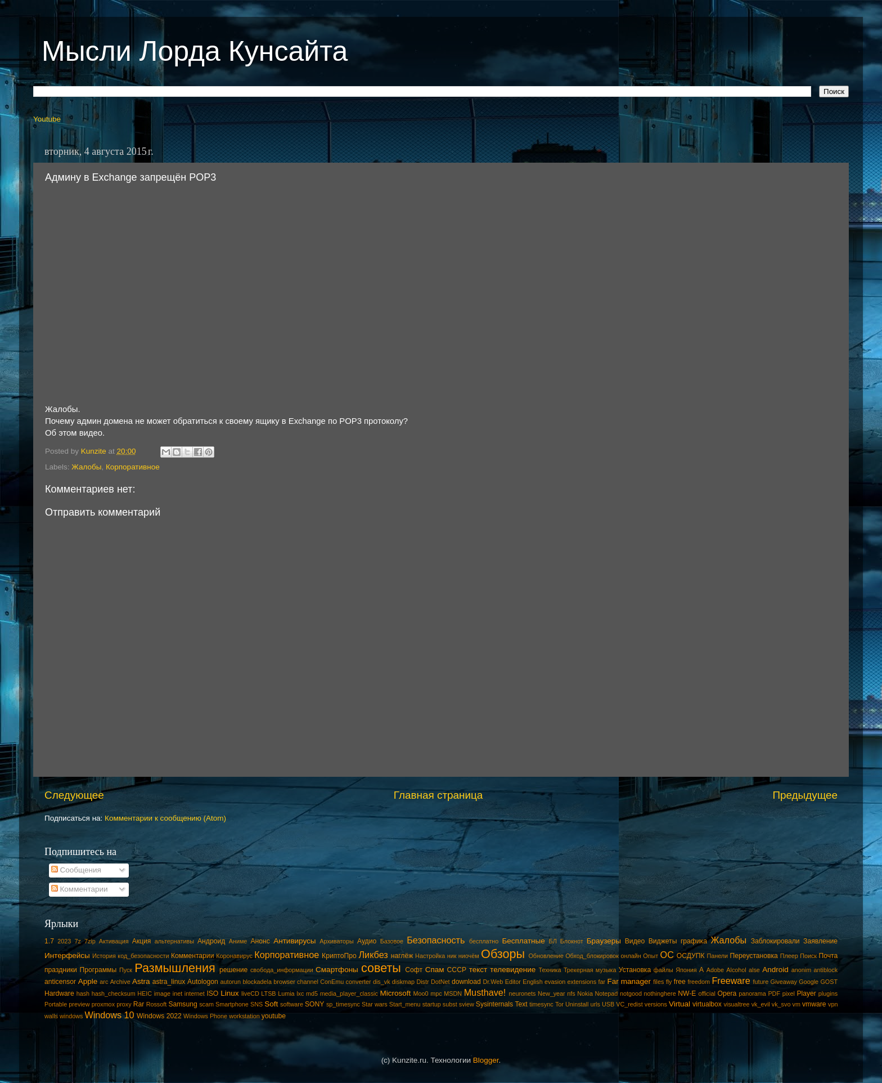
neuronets (522, 993)
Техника (549, 969)
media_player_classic (349, 993)
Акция (141, 941)
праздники (60, 970)
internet (194, 993)
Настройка (430, 955)
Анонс (259, 941)
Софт (413, 970)
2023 (64, 941)
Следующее (74, 795)
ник (452, 955)
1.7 (49, 941)
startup (431, 1004)
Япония (686, 969)
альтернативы (174, 941)
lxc (300, 993)
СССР (456, 970)
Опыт (650, 955)
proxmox (103, 1004)
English (532, 981)
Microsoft (395, 993)
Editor (513, 981)
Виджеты (663, 941)
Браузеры (604, 941)
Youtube (47, 119)
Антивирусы (294, 941)
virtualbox (707, 1004)
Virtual (679, 1004)
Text (521, 1004)
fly (669, 981)
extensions (582, 981)
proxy (123, 1004)
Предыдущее (805, 795)
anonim (801, 969)
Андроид (211, 941)
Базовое (391, 941)
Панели (717, 955)
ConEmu (332, 981)
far (602, 981)
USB (608, 1004)
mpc (436, 993)
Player (806, 993)
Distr (422, 981)
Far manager (629, 981)
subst (450, 1004)
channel (307, 981)
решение (233, 970)
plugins (828, 993)
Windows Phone (205, 1016)
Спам (434, 969)
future (761, 981)
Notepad (606, 993)
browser (284, 981)
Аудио (366, 941)
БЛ (553, 941)
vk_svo (781, 1004)
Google (808, 981)
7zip (90, 941)
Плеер (789, 955)
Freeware (731, 980)
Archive (120, 981)
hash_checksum (114, 993)
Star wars (375, 1004)
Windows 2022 (159, 1016)
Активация (114, 941)
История (104, 955)
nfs (571, 993)
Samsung (182, 1004)
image (162, 993)
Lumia (286, 993)
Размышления (174, 968)
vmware (814, 1004)
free (680, 982)
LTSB (268, 993)
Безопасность (436, 940)
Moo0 (421, 993)
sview (466, 1004)
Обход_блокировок (592, 955)
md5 (312, 993)
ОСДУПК (691, 956)
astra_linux (169, 982)
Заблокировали (775, 941)
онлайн (630, 955)
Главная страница (438, 795)
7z (77, 941)
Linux (229, 993)
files (658, 981)
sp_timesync (343, 1004)
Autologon (202, 982)
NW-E (687, 993)
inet (177, 993)
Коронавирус (234, 955)
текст (478, 969)
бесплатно (483, 941)
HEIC (144, 993)
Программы (98, 970)
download (466, 982)
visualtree (736, 1004)
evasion (554, 981)
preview (79, 1004)
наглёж (402, 956)
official (706, 993)
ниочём (468, 955)
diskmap (403, 981)
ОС (667, 955)
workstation (244, 1016)
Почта (828, 956)
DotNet (440, 981)
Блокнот (571, 941)
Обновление (545, 955)
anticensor (60, 982)
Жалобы (86, 467)
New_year (551, 993)
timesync (541, 1004)
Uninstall (576, 1004)
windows (71, 1016)
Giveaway (784, 981)
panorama (752, 993)
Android (775, 969)
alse (754, 969)
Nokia (585, 993)
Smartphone (232, 1004)
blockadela (257, 981)
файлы (663, 969)
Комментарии (79, 889)
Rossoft (156, 1004)
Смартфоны (337, 969)
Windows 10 (109, 1015)
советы (381, 968)
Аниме (238, 941)
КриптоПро (339, 956)
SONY (314, 1004)
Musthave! (485, 992)
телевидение (513, 969)
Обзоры (503, 954)
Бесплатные (523, 941)
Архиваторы (337, 941)
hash (82, 993)
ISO (212, 993)
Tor (559, 1004)
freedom (698, 981)
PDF (774, 993)
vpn (833, 1004)
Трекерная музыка (590, 969)
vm (796, 1004)
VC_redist (629, 1004)
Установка (635, 970)
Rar (139, 1004)
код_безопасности (143, 955)
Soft (271, 1004)
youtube (274, 1016)
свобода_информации (281, 969)
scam (206, 1004)
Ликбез (373, 955)
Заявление (820, 941)
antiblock (826, 969)
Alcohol (736, 969)
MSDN (453, 993)
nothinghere (660, 993)
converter (358, 981)
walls (51, 1016)
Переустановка (754, 956)
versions (656, 1004)
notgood (631, 993)
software (291, 1004)
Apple (88, 981)
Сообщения (76, 870)
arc (104, 981)
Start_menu (405, 1004)
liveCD (250, 993)
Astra (141, 981)
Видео (635, 941)
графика (694, 941)
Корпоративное (133, 467)
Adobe (715, 969)
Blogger (486, 1060)
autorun (230, 981)
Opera (726, 993)
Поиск (808, 955)
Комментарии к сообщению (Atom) (165, 818)
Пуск (125, 969)
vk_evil (761, 1004)
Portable (55, 1004)
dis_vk (381, 981)
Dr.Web (493, 981)
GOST (829, 981)
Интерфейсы (67, 955)
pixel (788, 993)
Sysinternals (494, 1004)
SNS (256, 1004)
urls (595, 1004)
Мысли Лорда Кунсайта (195, 51)
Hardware (59, 993)
